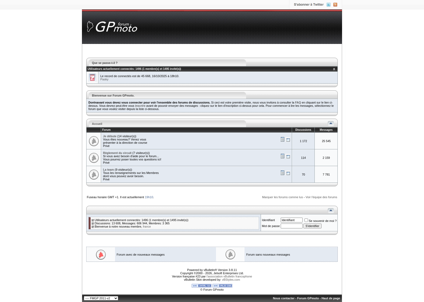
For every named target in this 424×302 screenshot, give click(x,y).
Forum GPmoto (308, 298)
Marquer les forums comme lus (282, 197)
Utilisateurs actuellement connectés (111, 68)
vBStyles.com (231, 279)
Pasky (104, 79)
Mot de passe (271, 226)
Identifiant (268, 220)
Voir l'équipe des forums (321, 197)
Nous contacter (283, 298)
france (147, 226)
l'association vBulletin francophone (229, 276)
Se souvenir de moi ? (320, 220)
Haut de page (331, 298)
